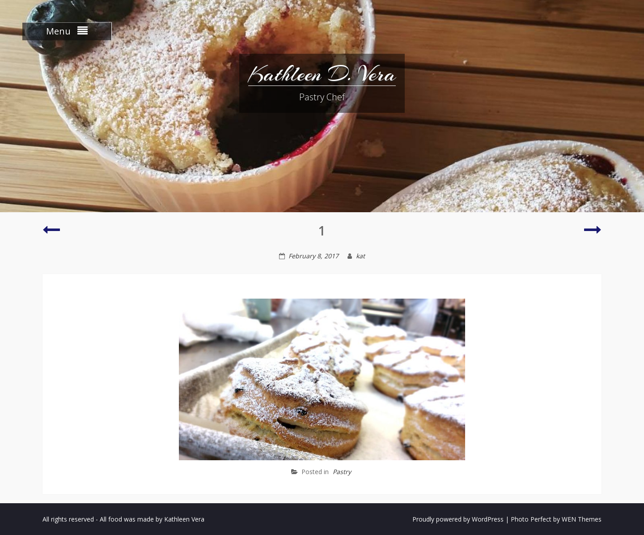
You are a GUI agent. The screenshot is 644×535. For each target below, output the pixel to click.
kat (360, 256)
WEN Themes (582, 519)
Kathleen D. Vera (322, 74)
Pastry (342, 471)
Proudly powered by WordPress (458, 519)
